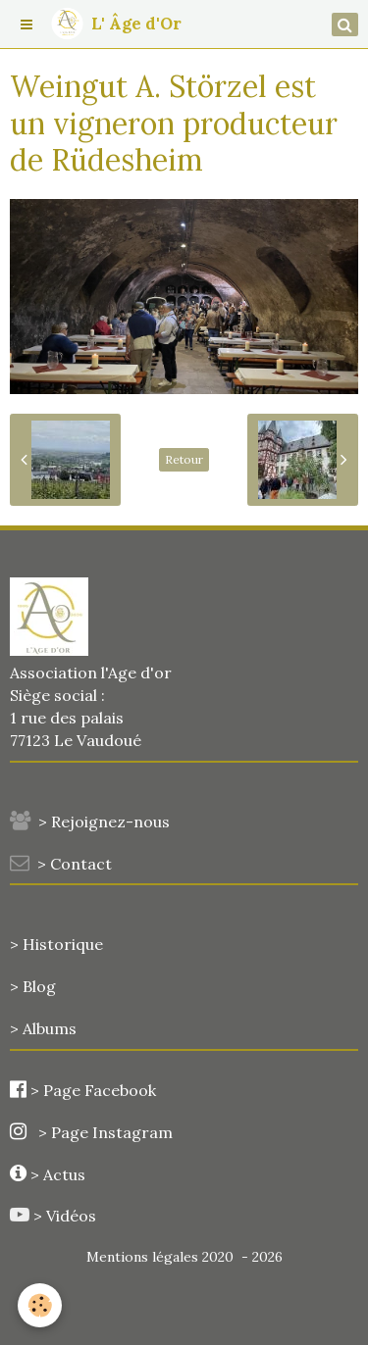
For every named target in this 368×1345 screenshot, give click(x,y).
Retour (184, 459)
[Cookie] (40, 1305)
